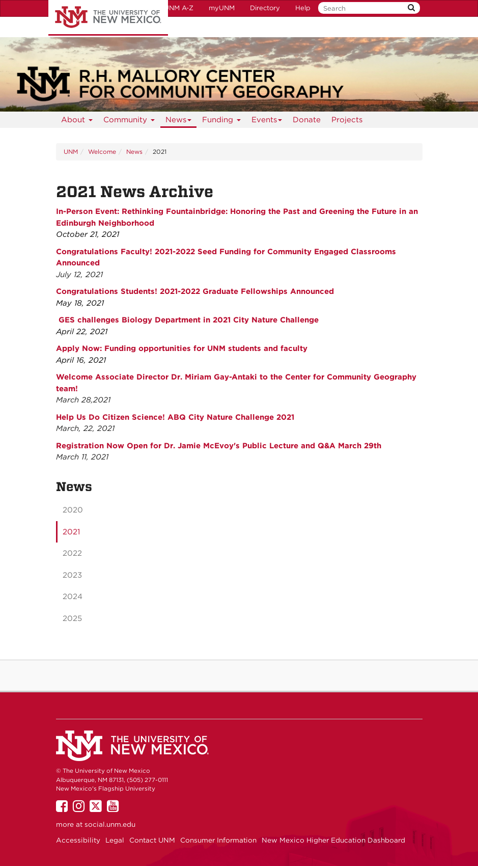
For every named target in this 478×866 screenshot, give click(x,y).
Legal (114, 840)
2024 (72, 596)
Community (129, 121)
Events (267, 121)
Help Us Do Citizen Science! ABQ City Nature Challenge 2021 (175, 417)
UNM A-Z (178, 8)
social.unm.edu (110, 824)
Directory (265, 8)
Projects (346, 119)
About (77, 121)
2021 (71, 531)
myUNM (222, 8)
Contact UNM (152, 840)
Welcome (102, 151)
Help (303, 8)
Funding (221, 121)
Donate (307, 119)
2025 (72, 618)
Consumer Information (218, 840)
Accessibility (78, 840)
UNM (71, 151)
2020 (73, 510)
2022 (72, 553)
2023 (72, 575)
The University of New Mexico (108, 18)
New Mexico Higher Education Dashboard (333, 840)
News (178, 121)
